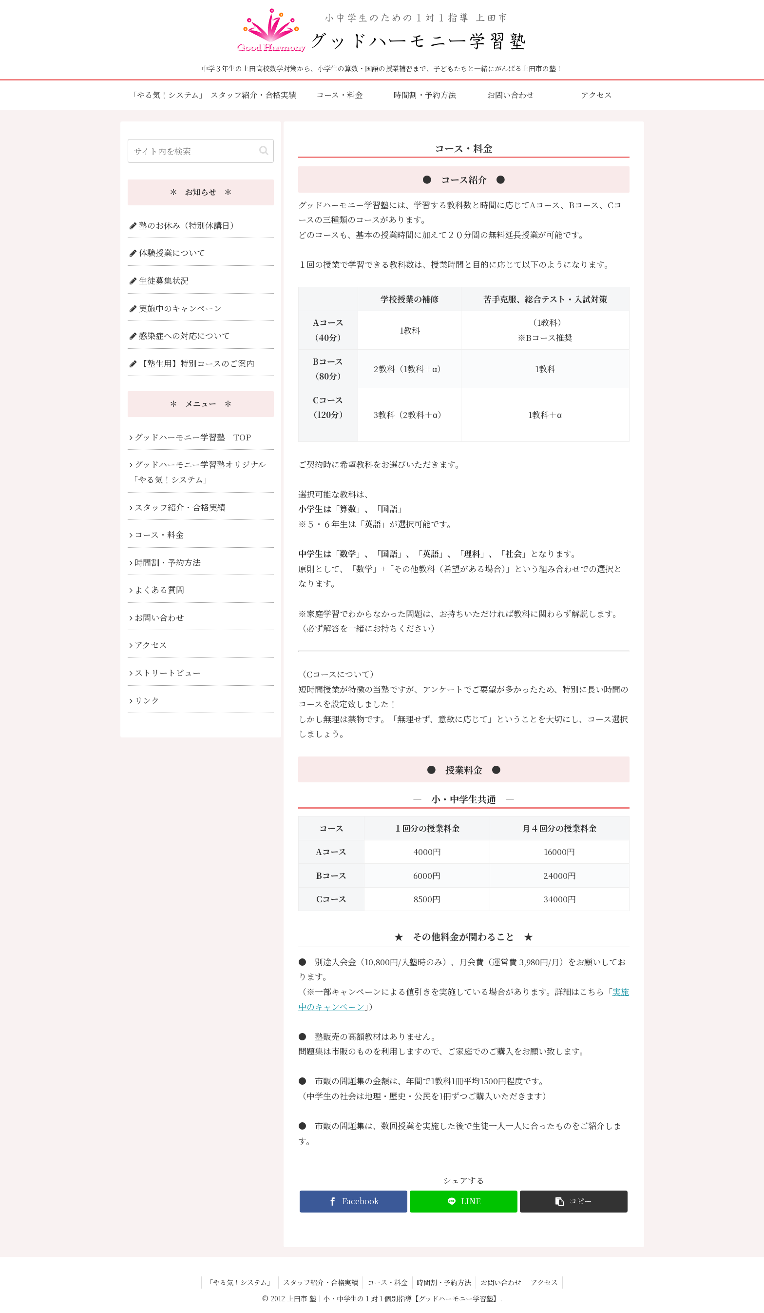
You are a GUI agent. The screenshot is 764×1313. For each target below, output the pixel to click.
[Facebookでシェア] (353, 1202)
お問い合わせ (502, 1282)
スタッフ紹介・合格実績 (319, 1282)
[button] (574, 1202)
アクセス (547, 1282)
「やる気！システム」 (237, 1282)
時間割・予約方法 (445, 1282)
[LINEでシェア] (463, 1202)
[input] (201, 151)
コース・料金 (387, 1282)
